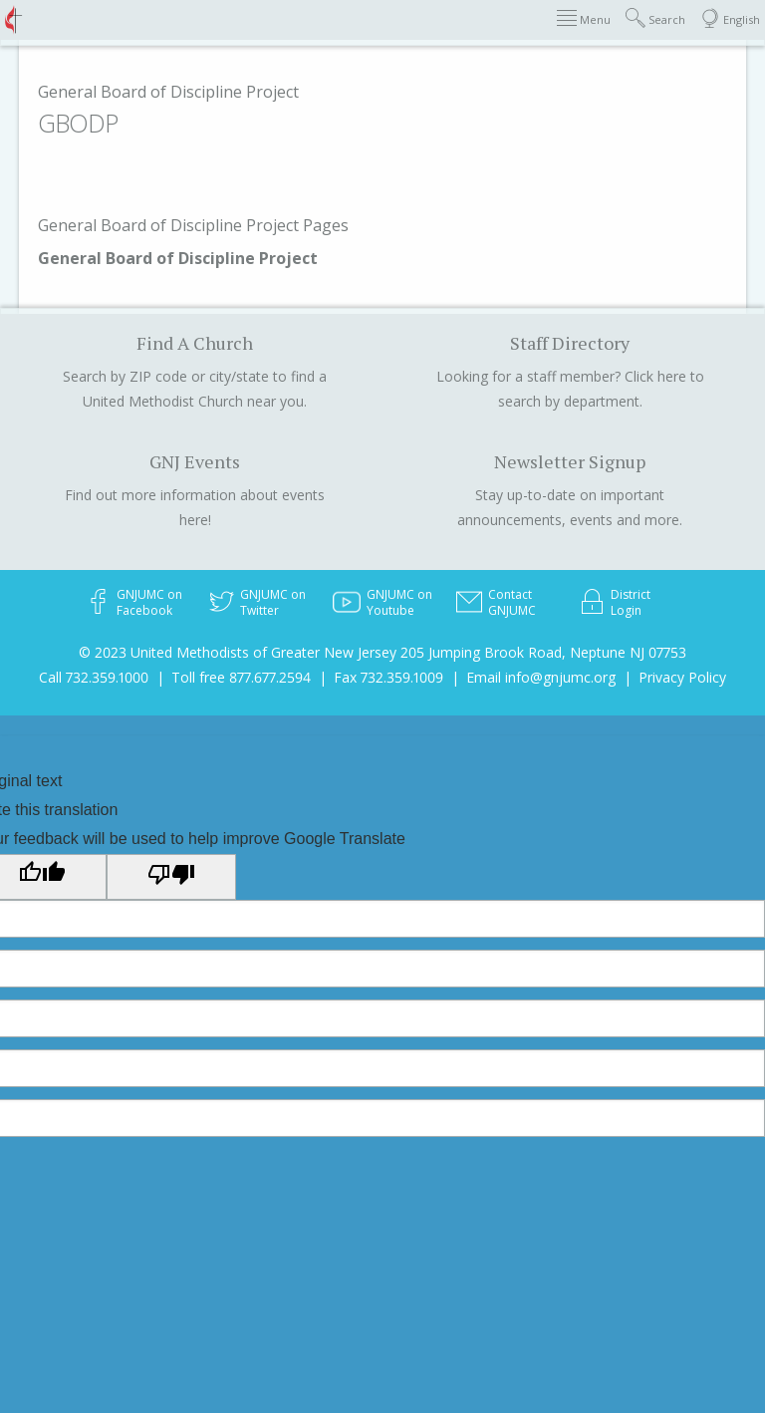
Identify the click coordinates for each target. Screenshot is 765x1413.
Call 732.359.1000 (93, 677)
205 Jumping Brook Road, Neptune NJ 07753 (543, 652)
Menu (584, 18)
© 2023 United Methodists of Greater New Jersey (237, 652)
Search (655, 18)
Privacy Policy (682, 677)
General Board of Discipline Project (168, 92)
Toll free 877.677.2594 (241, 677)
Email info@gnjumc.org (541, 677)
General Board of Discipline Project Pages (193, 225)
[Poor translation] (171, 877)
